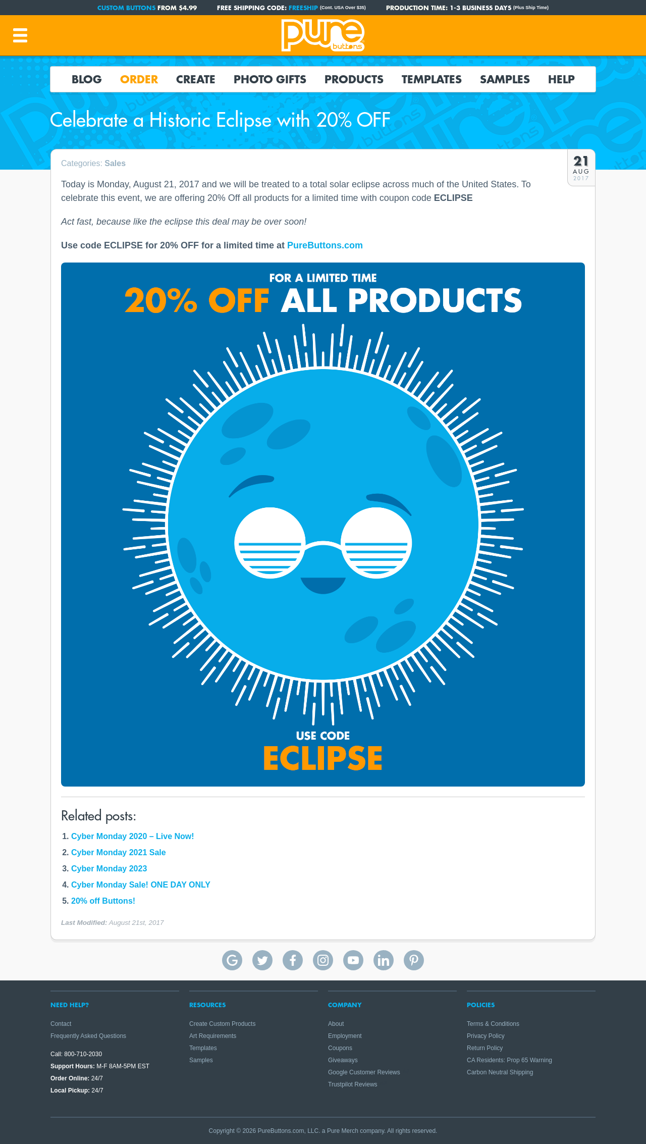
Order (139, 79)
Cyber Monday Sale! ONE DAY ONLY (140, 884)
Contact (60, 1023)
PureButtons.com (325, 245)
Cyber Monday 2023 (109, 868)
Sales (115, 163)
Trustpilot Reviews (353, 1084)
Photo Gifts (270, 79)
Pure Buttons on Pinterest (414, 960)
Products (354, 79)
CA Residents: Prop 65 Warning (509, 1060)
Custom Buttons (126, 7)
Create (196, 79)
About (336, 1023)
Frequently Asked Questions (88, 1035)
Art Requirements (212, 1035)
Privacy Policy (486, 1035)
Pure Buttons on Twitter (262, 960)
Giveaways (343, 1060)
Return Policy (485, 1048)
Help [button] (561, 79)
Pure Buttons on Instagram (323, 960)
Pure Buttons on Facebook (293, 960)
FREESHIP (303, 7)
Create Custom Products (222, 1023)
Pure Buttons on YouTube (353, 960)
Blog (87, 79)
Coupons (340, 1048)
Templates (432, 79)
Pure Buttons (323, 35)
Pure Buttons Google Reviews (232, 960)
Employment (345, 1035)
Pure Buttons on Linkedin (383, 960)
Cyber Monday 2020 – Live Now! (132, 836)
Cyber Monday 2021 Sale (118, 852)
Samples (505, 79)
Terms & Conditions (493, 1023)
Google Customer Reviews (364, 1072)
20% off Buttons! (103, 901)
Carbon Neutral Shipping (500, 1072)
